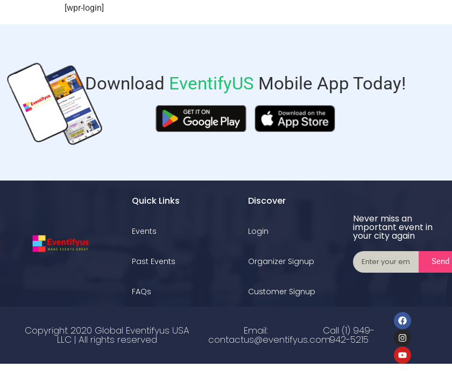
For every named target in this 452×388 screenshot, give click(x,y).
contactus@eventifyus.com (269, 339)
